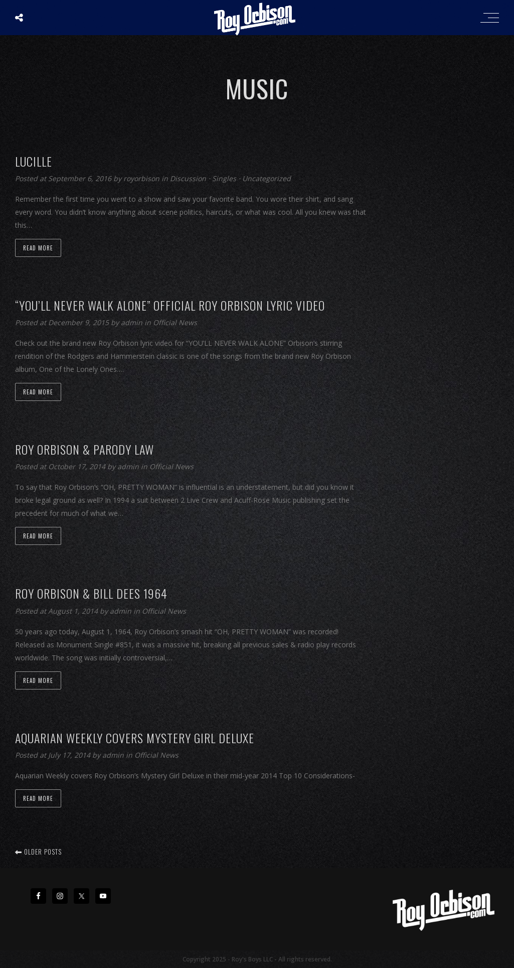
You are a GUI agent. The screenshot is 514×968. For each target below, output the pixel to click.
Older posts (38, 852)
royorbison (142, 178)
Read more (38, 248)
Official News (175, 322)
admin (132, 322)
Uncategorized (266, 178)
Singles (224, 178)
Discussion (188, 178)
